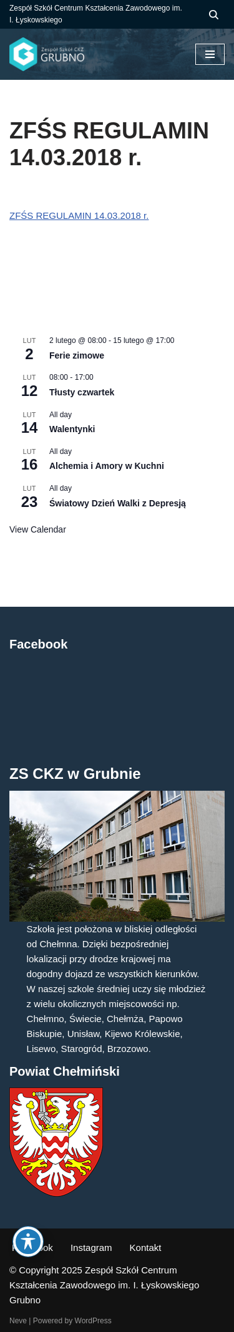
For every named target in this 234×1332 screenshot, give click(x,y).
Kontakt (146, 1247)
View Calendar (37, 529)
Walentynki (72, 429)
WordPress (93, 1320)
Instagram (91, 1247)
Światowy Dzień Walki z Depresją (117, 503)
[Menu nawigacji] (210, 54)
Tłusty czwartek (81, 392)
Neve (18, 1320)
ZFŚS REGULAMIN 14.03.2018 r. (79, 215)
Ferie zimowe (76, 355)
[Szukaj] (213, 14)
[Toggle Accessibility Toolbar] (28, 1242)
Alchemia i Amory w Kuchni (106, 466)
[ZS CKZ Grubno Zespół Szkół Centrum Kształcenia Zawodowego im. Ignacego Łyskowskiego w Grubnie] (46, 54)
